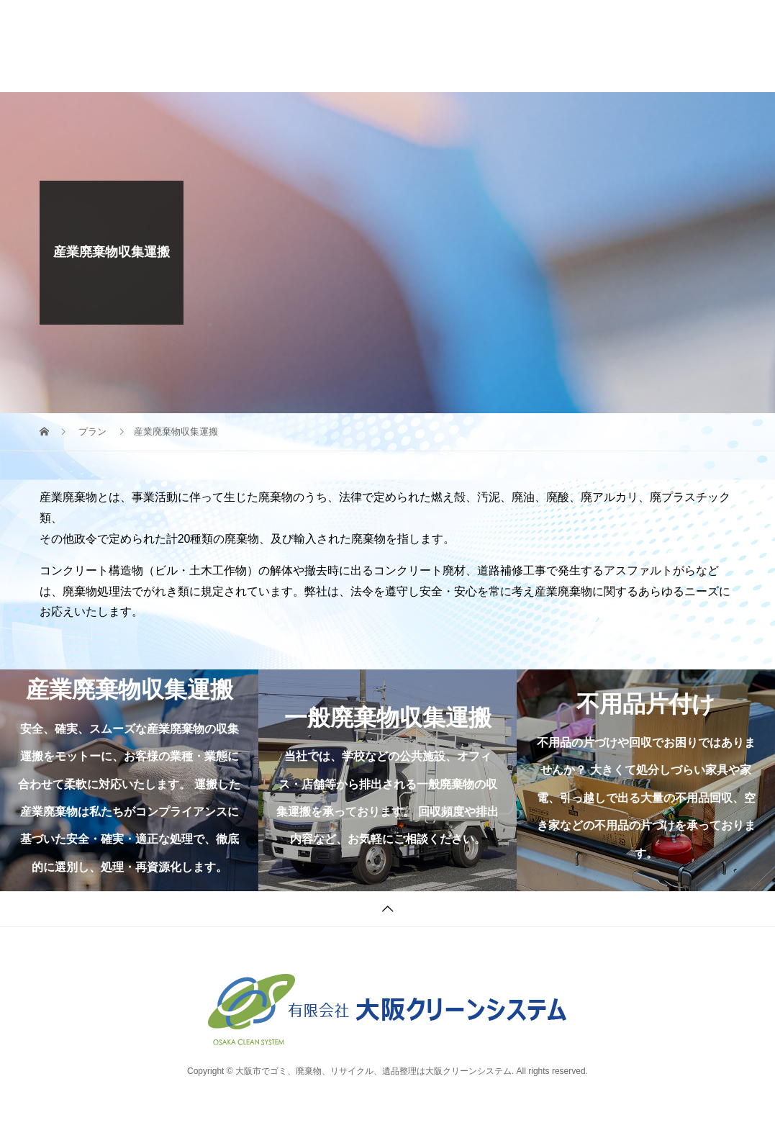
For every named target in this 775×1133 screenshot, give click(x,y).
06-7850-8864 (666, 38)
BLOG (247, 72)
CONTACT (517, 44)
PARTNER (409, 44)
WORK (250, 44)
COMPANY (325, 44)
